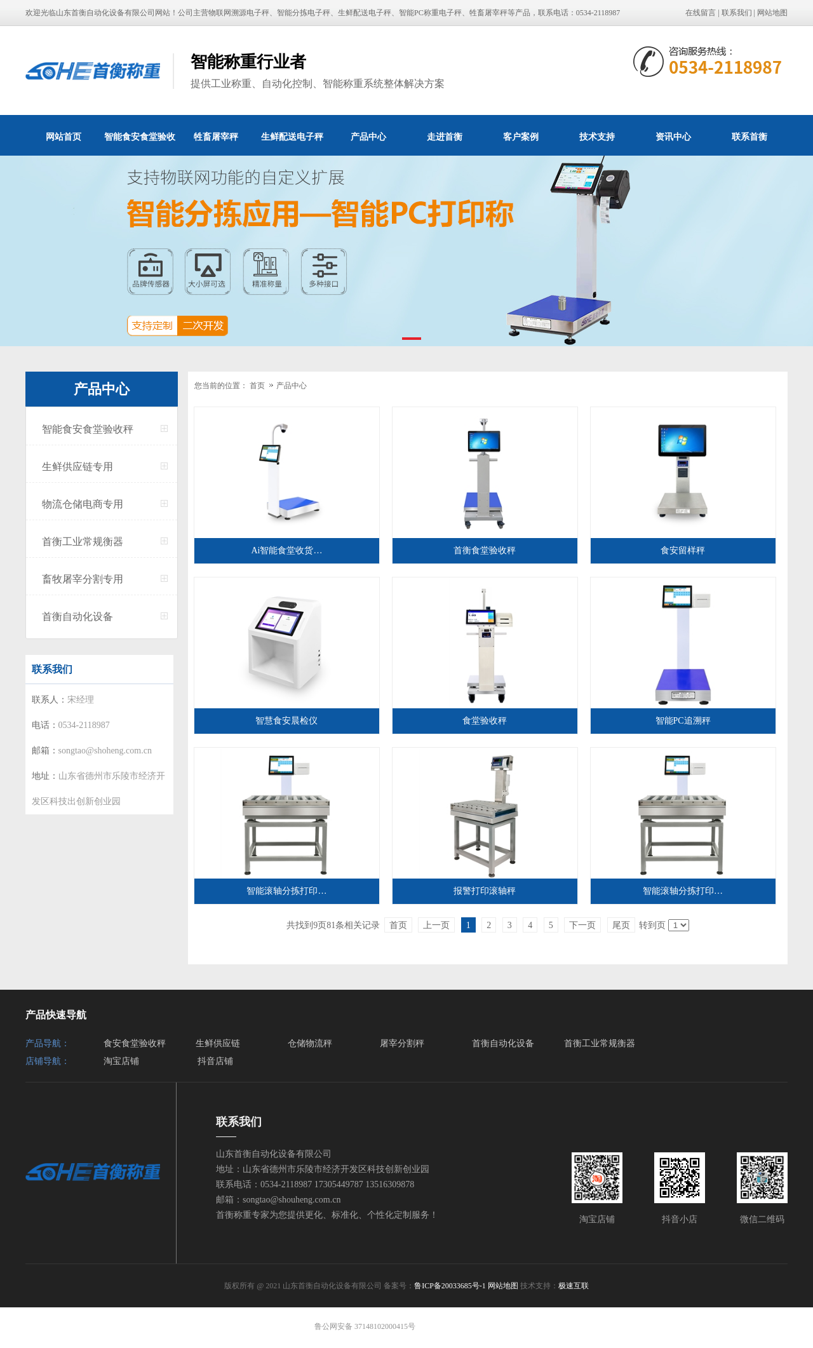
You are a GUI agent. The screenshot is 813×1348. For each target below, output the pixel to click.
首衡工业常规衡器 (82, 541)
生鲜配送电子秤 (292, 136)
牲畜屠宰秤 (216, 136)
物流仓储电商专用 (82, 504)
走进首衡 (444, 136)
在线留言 (700, 12)
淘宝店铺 (121, 1061)
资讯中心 (673, 136)
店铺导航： (47, 1061)
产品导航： (47, 1043)
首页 (257, 385)
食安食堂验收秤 (135, 1043)
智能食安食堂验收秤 (139, 143)
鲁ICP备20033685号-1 (450, 1285)
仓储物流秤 (310, 1043)
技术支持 (597, 136)
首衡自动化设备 (77, 616)
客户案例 (521, 136)
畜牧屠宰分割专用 (82, 579)
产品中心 (368, 136)
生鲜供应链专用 (77, 466)
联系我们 (737, 12)
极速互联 (573, 1285)
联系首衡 (749, 136)
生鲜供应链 (218, 1043)
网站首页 (63, 136)
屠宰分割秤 (402, 1043)
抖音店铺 (215, 1061)
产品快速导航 (55, 1014)
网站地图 (772, 12)
